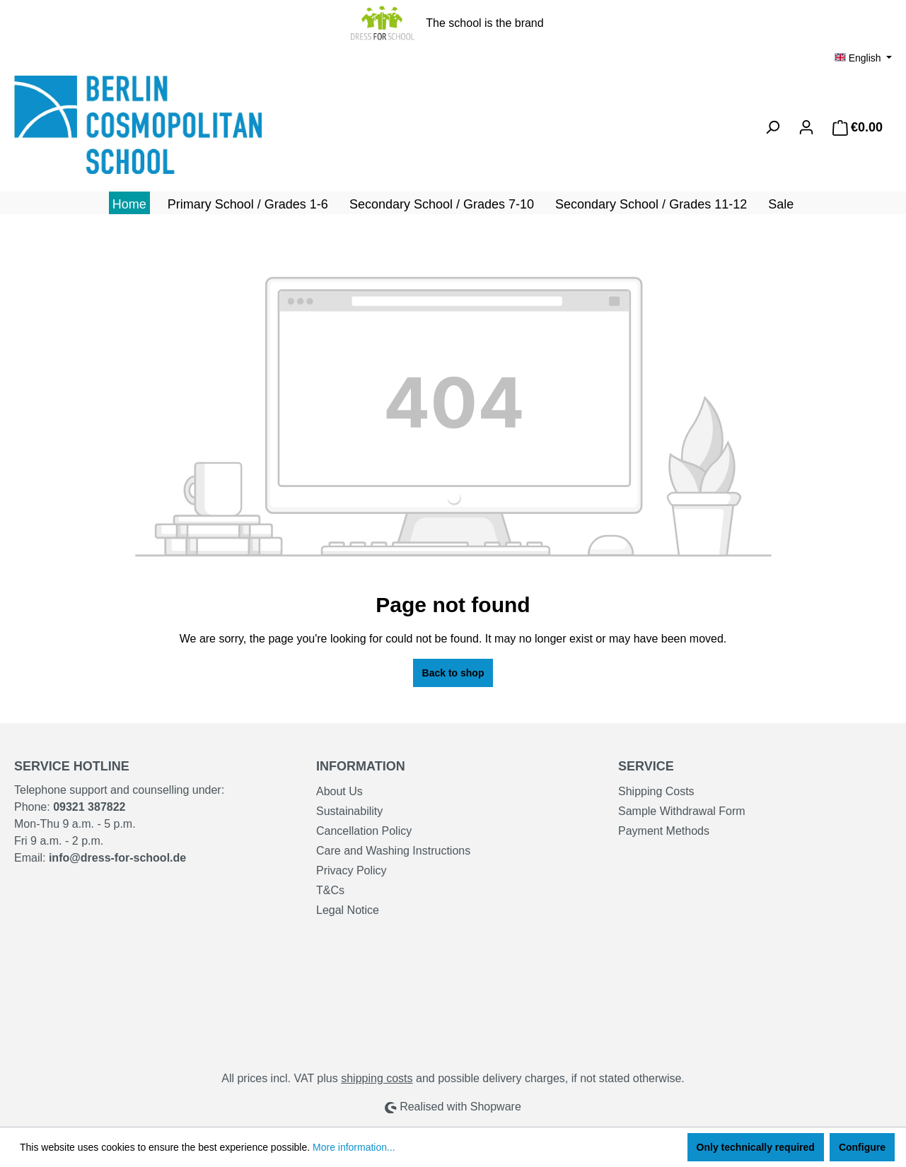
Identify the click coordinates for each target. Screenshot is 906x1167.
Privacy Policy (351, 870)
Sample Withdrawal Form (681, 811)
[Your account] (806, 127)
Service (646, 766)
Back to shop (453, 673)
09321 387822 (89, 807)
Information (360, 766)
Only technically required (756, 1147)
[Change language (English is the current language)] (863, 58)
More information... (354, 1147)
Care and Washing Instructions (393, 851)
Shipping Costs (656, 791)
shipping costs (376, 1078)
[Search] (772, 127)
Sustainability (349, 811)
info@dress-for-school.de (117, 858)
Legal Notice (347, 910)
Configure (862, 1147)
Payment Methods (663, 831)
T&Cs (330, 890)
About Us (339, 791)
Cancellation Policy (364, 831)
